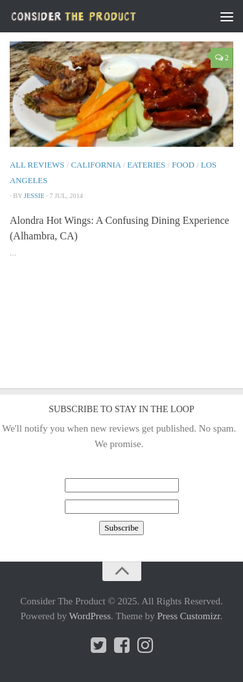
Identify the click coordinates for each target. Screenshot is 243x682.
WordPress (90, 616)
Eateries (146, 165)
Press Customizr (188, 616)
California (96, 165)
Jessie (34, 195)
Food (183, 165)
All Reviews (37, 165)
